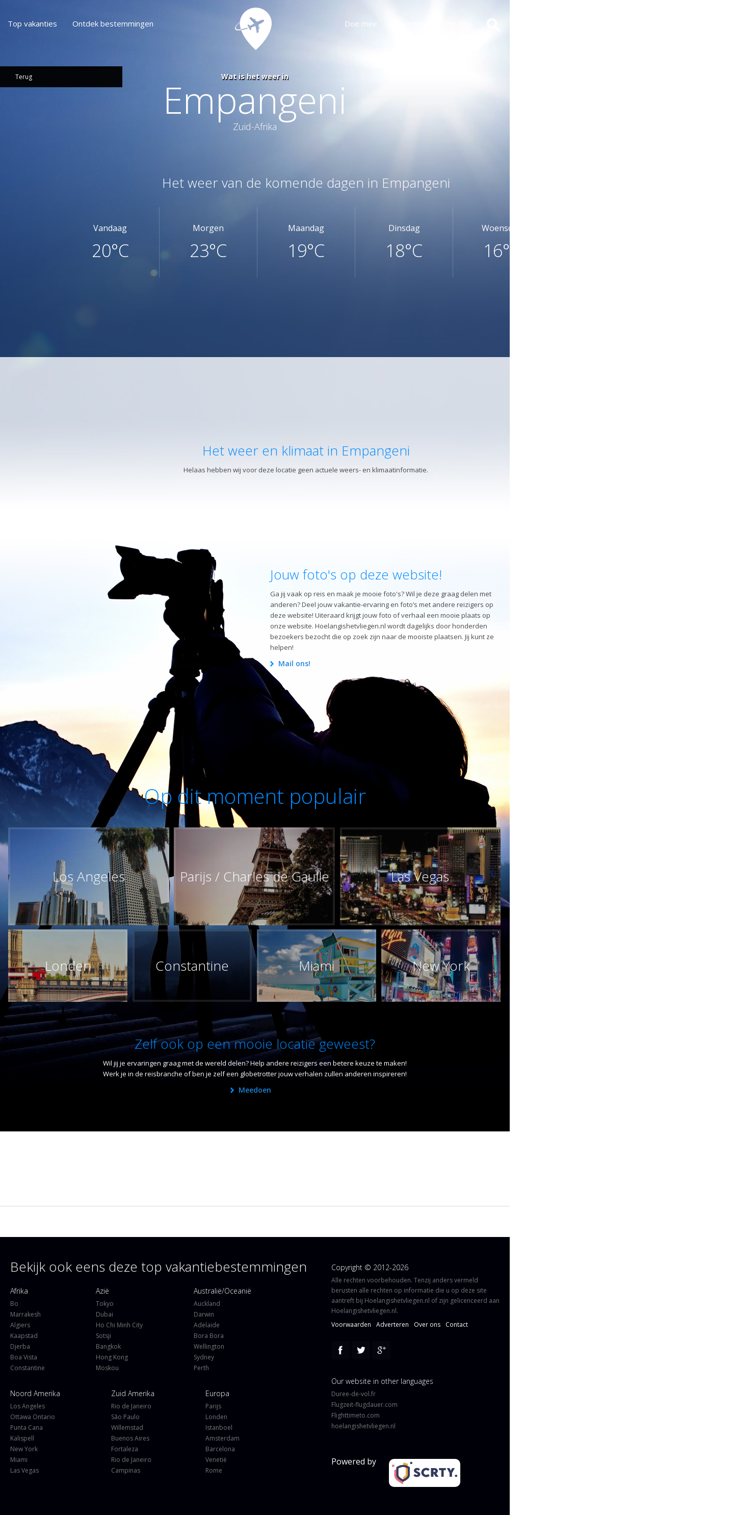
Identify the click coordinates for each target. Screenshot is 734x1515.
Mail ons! (294, 663)
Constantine (27, 1367)
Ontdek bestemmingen (112, 23)
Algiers (20, 1325)
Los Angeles (27, 1406)
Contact (456, 1324)
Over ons (463, 23)
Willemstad (127, 1427)
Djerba (20, 1346)
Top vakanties (32, 23)
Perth (201, 1367)
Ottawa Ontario (32, 1416)
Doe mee (368, 23)
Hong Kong (112, 1357)
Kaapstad (24, 1335)
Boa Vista (23, 1357)
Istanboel (218, 1427)
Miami (19, 1459)
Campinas (125, 1470)
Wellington (209, 1346)
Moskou (107, 1367)
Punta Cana (26, 1427)
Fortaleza (124, 1449)
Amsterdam (222, 1438)
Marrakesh (25, 1314)
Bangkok (108, 1346)
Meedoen (255, 1090)
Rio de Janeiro (131, 1406)
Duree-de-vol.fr (353, 1394)
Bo (14, 1303)
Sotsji (103, 1335)
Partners (415, 23)
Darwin (204, 1314)
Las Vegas (24, 1470)
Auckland (207, 1303)
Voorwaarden (351, 1324)
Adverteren (392, 1324)
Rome (213, 1470)
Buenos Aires (130, 1438)
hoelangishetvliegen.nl (363, 1426)
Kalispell (22, 1438)
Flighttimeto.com (355, 1415)
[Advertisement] (257, 395)
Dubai (104, 1314)
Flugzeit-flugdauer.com (364, 1404)
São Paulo (125, 1416)
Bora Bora (209, 1335)
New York (24, 1449)
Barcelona (220, 1449)
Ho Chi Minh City (119, 1325)
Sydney (204, 1357)
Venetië (216, 1459)
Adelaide (207, 1325)
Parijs (213, 1406)
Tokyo (105, 1303)
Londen (216, 1416)
